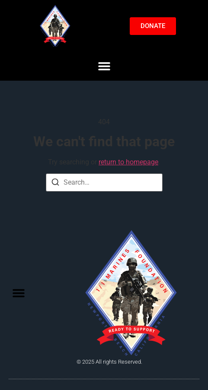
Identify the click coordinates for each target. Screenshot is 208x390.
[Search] (55, 183)
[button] (104, 65)
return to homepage (128, 162)
